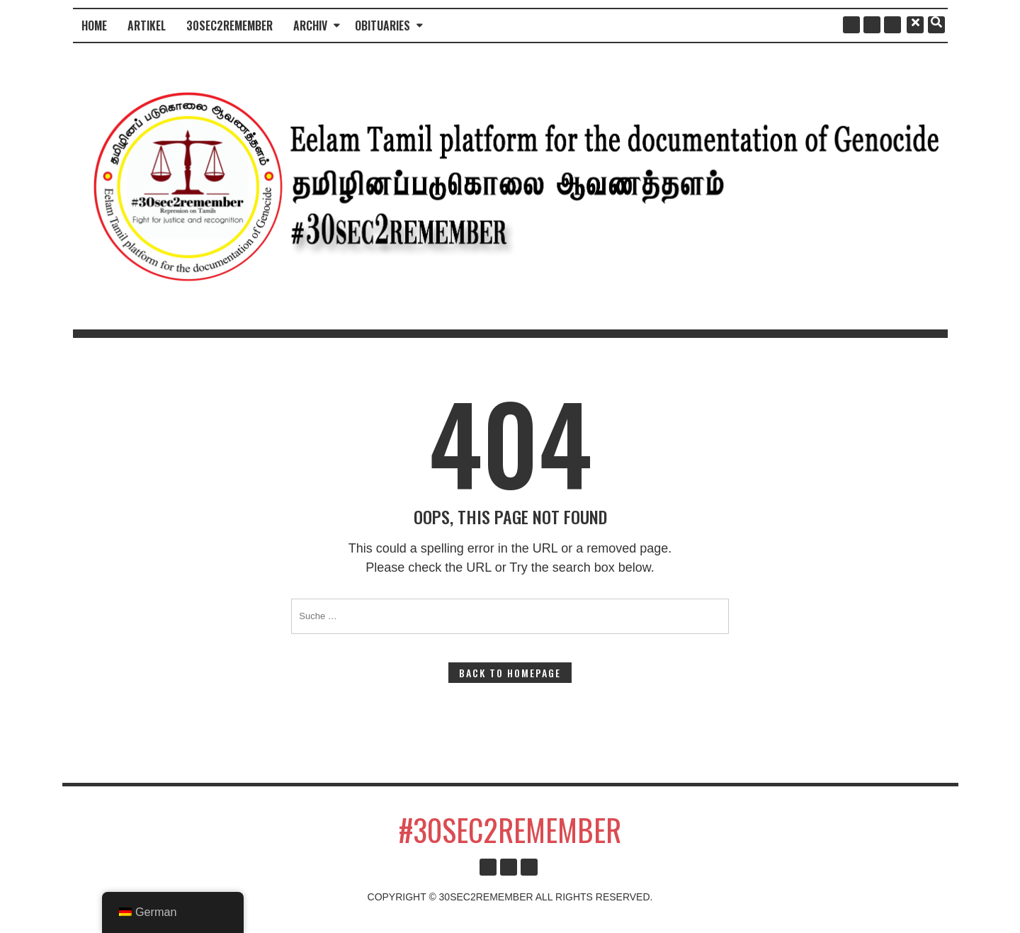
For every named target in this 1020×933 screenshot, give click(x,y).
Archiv (310, 25)
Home (94, 25)
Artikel (147, 25)
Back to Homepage (510, 672)
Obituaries (382, 25)
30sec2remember (229, 25)
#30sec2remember (510, 830)
